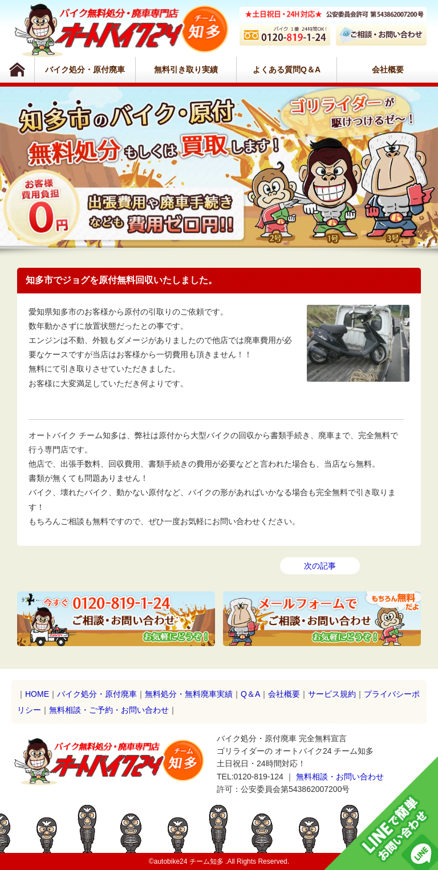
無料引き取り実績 (186, 69)
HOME (37, 694)
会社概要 (388, 69)
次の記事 (320, 565)
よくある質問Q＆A (287, 69)
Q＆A (250, 694)
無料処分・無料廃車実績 (189, 694)
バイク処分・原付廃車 (85, 69)
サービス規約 (332, 694)
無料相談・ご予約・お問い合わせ (109, 709)
